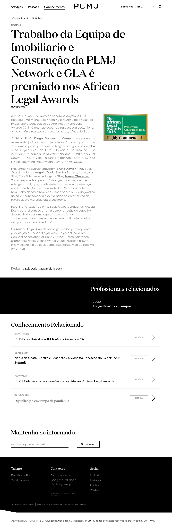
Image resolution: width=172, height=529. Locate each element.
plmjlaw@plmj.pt (61, 484)
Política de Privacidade (49, 504)
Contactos (58, 468)
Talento (16, 468)
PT (151, 6)
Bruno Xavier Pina (69, 168)
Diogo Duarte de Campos (54, 138)
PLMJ (86, 6)
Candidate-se (20, 480)
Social (94, 468)
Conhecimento (20, 18)
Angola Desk (44, 172)
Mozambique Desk (50, 268)
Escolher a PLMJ (21, 475)
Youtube (95, 490)
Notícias (37, 18)
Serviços (17, 6)
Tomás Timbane (76, 176)
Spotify (94, 485)
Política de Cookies (75, 504)
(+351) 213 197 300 (62, 480)
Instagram (96, 480)
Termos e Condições (22, 504)
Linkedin (95, 475)
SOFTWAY (149, 520)
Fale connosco (60, 475)
